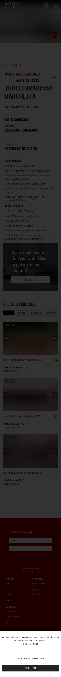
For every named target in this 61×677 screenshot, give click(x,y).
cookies (12, 637)
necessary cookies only (30, 658)
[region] (30, 654)
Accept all (30, 668)
